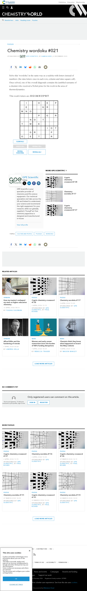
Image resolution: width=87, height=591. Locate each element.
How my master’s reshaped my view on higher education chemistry (15, 302)
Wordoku (49, 234)
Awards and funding (69, 572)
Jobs (17, 20)
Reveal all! (37, 152)
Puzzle (34, 297)
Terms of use (39, 562)
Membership (80, 2)
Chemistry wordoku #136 (42, 454)
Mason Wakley (70, 351)
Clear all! (20, 141)
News (34, 338)
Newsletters (9, 20)
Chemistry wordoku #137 (70, 193)
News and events (40, 572)
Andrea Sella (12, 349)
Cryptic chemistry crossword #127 (70, 208)
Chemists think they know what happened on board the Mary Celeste (70, 343)
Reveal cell (37, 146)
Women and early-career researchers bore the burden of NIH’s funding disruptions (43, 343)
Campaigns (54, 572)
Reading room (25, 20)
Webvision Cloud (49, 588)
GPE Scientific (32, 56)
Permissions (63, 562)
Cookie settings (16, 584)
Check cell (20, 146)
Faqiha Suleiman (14, 310)
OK (16, 579)
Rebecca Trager (42, 351)
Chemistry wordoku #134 (70, 495)
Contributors (41, 549)
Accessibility (51, 562)
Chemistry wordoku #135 (14, 495)
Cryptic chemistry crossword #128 (70, 180)
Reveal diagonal (20, 152)
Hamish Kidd (46, 56)
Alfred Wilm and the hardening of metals (12, 342)
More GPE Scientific (55, 171)
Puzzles (35, 20)
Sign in (32, 402)
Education (71, 2)
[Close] (29, 550)
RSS (51, 549)
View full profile (22, 225)
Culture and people (24, 234)
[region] (16, 569)
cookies (74, 582)
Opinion (7, 297)
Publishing (62, 2)
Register (44, 402)
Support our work (45, 575)
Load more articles (43, 364)
